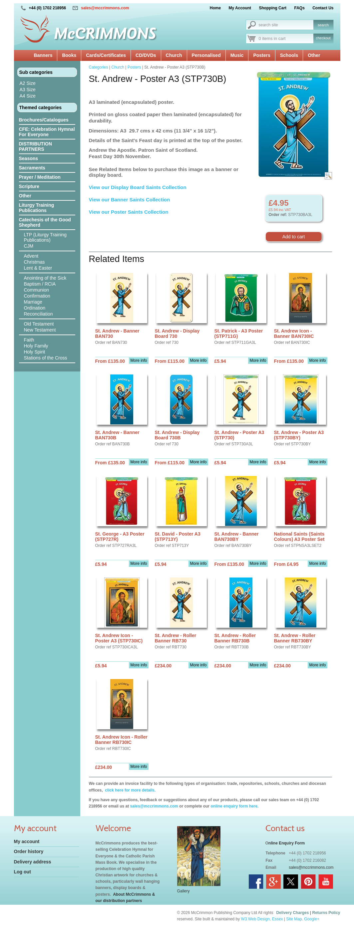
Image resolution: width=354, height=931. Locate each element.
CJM (29, 246)
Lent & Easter (38, 268)
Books (69, 55)
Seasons (28, 158)
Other (314, 55)
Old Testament (39, 324)
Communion (36, 290)
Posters (261, 55)
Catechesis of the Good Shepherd (45, 222)
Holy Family (36, 346)
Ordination (35, 308)
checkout (323, 38)
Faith (29, 340)
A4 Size (28, 96)
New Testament (40, 330)
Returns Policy (326, 912)
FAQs (299, 8)
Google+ (311, 919)
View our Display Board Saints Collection (137, 187)
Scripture (29, 186)
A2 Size (28, 83)
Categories (98, 67)
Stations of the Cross (45, 357)
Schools (289, 55)
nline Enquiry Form (286, 843)
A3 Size (28, 89)
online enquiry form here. (234, 806)
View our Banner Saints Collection (130, 199)
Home (215, 8)
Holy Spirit (34, 351)
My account (27, 841)
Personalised (206, 55)
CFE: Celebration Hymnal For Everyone (47, 131)
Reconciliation (38, 314)
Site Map (294, 919)
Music (237, 55)
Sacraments (32, 167)
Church (174, 55)
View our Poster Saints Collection (129, 212)
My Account (240, 8)
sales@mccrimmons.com (105, 8)
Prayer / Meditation (40, 177)
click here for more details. (130, 790)
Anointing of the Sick (45, 278)
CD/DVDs (146, 55)
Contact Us (322, 8)
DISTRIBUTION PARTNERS (35, 146)
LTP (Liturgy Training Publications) (45, 237)
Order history (29, 851)
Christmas (34, 262)
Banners (43, 55)
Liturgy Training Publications (36, 207)
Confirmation (37, 296)
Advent (31, 256)
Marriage (33, 302)
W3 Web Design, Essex (262, 919)
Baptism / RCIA (40, 284)
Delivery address (32, 861)
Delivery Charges (292, 912)
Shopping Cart (272, 8)
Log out (22, 871)
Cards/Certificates (106, 55)
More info (138, 360)
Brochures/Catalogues (44, 119)
